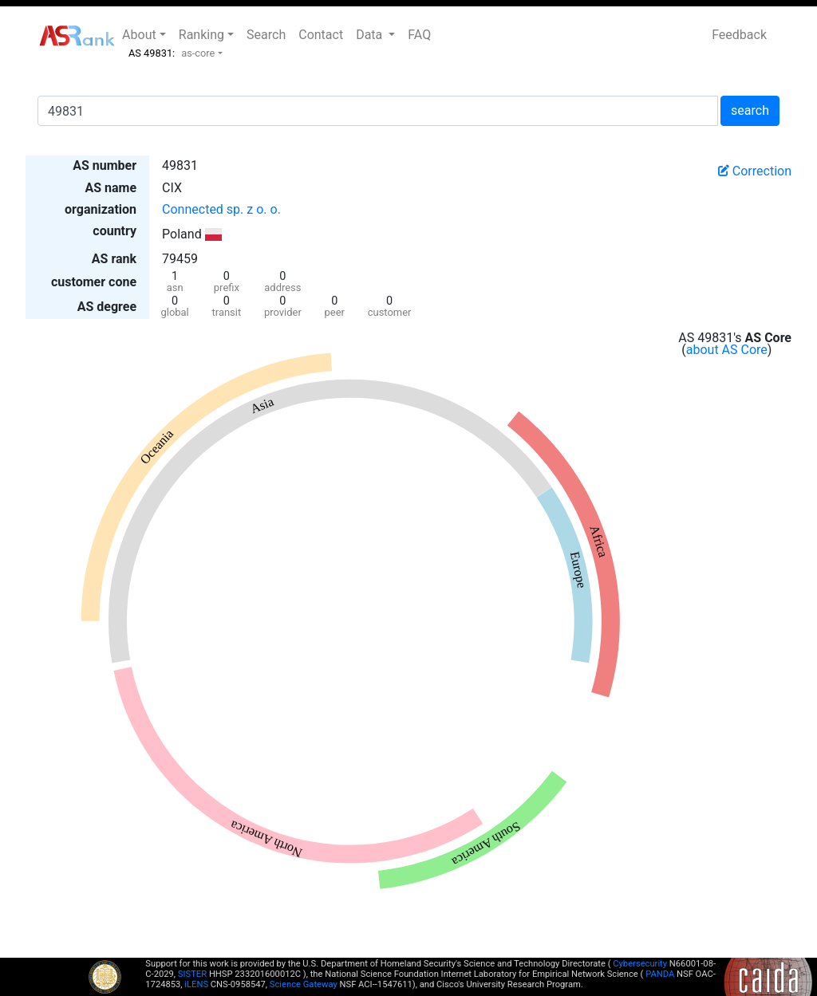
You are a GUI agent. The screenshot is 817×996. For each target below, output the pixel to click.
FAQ (419, 34)
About (139, 34)
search (750, 110)
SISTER (192, 974)
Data (370, 34)
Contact (320, 34)
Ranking (201, 34)
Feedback (739, 34)
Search (266, 34)
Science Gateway (303, 984)
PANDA (659, 974)
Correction (754, 171)
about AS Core (727, 349)
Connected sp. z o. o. (221, 209)
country (114, 230)
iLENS (196, 984)
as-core (198, 53)
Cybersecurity (640, 964)
